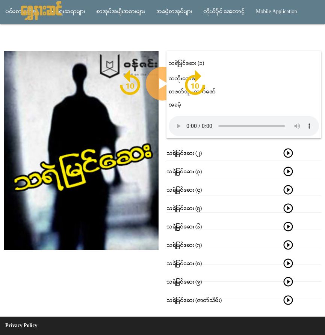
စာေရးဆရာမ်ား (67, 12)
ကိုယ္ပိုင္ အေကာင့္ (224, 12)
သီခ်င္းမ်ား (18, 36)
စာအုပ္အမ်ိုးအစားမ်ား (121, 12)
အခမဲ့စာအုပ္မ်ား (174, 12)
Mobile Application (276, 12)
